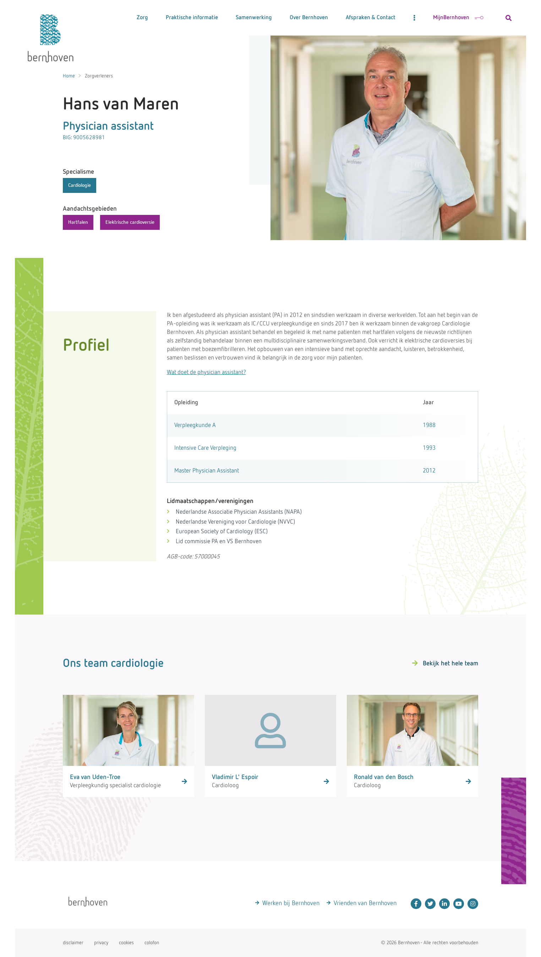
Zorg (142, 18)
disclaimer (73, 942)
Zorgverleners (99, 76)
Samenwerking (254, 18)
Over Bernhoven (309, 18)
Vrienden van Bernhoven (365, 903)
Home (69, 76)
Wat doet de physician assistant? (206, 372)
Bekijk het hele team (450, 663)
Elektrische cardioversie (129, 222)
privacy (101, 942)
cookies (126, 942)
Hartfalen (78, 222)
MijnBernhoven (458, 18)
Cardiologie (79, 185)
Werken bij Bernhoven (290, 903)
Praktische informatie (192, 18)
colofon (151, 942)
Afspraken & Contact (370, 18)
